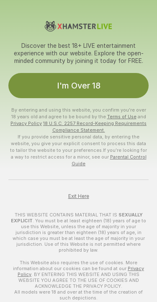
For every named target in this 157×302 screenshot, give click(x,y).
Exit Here (78, 196)
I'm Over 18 (78, 86)
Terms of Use (121, 117)
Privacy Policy (26, 123)
